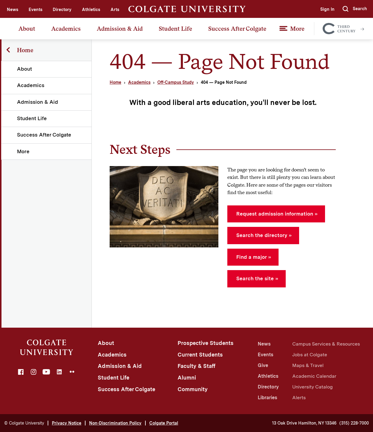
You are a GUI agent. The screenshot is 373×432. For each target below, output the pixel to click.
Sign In (327, 9)
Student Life (175, 28)
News (12, 9)
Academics (66, 28)
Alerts (299, 397)
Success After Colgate (237, 28)
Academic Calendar (314, 376)
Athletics (91, 9)
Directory (62, 9)
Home (115, 82)
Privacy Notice (66, 423)
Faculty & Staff (196, 366)
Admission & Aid (120, 28)
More (297, 28)
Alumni (187, 377)
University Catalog (312, 387)
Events (35, 9)
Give (263, 365)
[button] (355, 9)
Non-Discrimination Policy (115, 423)
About (26, 28)
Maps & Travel (308, 365)
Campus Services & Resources (326, 344)
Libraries (267, 397)
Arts (115, 9)
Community (193, 389)
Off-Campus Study (175, 82)
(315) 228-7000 (354, 423)
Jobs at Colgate (309, 354)
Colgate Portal (163, 423)
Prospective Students (206, 343)
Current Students (200, 355)
